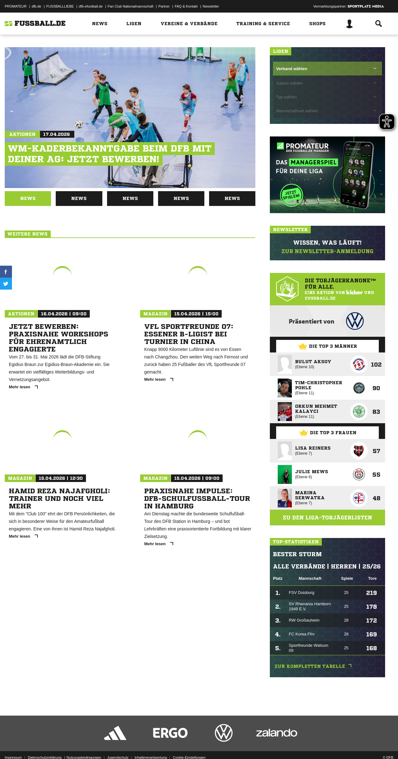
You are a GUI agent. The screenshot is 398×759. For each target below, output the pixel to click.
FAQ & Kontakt (186, 6)
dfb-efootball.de (91, 6)
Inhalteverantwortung (150, 744)
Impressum (13, 744)
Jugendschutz (117, 744)
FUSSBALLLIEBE (60, 6)
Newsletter (211, 6)
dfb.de (36, 6)
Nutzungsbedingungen (83, 744)
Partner (164, 6)
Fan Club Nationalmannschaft (130, 6)
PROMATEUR (15, 6)
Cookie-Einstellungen (189, 744)
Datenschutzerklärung (44, 744)
